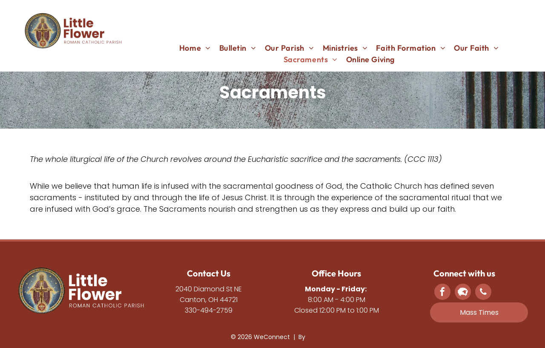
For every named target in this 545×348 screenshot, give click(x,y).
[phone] (483, 293)
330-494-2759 (208, 310)
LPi (310, 337)
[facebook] (442, 293)
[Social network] (463, 293)
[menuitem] (195, 48)
